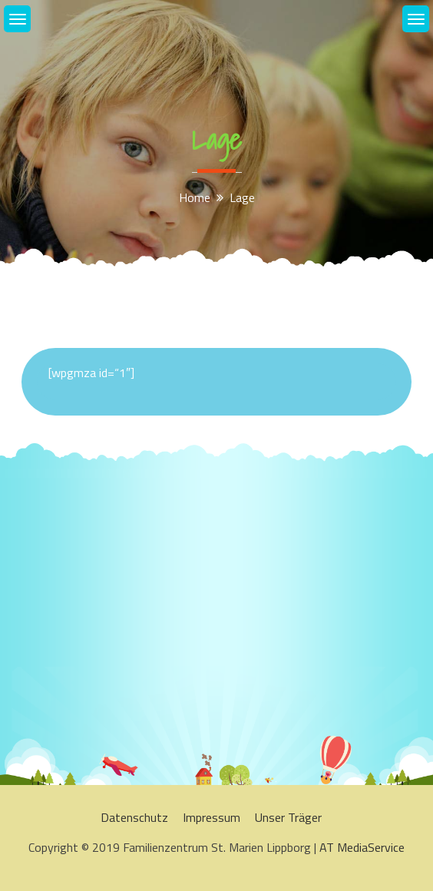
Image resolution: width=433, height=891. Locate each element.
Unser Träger (288, 817)
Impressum (211, 817)
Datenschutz (134, 817)
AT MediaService (362, 847)
